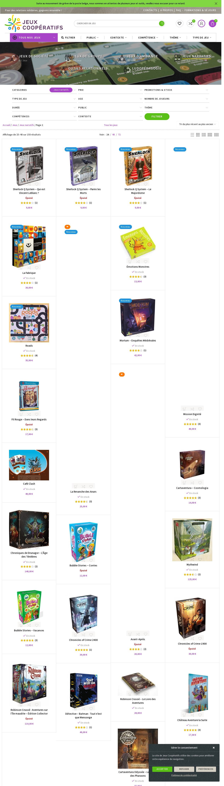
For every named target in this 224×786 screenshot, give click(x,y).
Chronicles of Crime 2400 (83, 642)
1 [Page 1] (91, 765)
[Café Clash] (29, 467)
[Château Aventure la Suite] (192, 694)
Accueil (6, 127)
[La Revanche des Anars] (83, 357)
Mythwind (192, 566)
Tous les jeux (111, 127)
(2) (145, 651)
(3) (199, 426)
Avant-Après (138, 641)
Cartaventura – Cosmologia (192, 490)
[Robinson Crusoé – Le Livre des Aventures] (138, 684)
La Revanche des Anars (83, 493)
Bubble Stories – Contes (83, 567)
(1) (36, 204)
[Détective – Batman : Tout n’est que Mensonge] (84, 692)
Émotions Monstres (138, 268)
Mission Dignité (192, 416)
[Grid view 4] (204, 136)
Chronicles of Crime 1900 (192, 645)
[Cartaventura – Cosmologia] (192, 466)
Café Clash (29, 485)
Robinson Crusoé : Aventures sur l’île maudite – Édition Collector (29, 713)
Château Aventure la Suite (192, 722)
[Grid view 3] (198, 136)
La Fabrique (29, 275)
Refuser (184, 769)
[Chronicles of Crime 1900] (192, 619)
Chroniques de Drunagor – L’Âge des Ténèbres (29, 556)
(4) (36, 357)
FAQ (178, 10)
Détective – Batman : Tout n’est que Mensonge (83, 717)
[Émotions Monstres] (138, 245)
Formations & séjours (200, 10)
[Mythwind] (192, 541)
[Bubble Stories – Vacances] (29, 609)
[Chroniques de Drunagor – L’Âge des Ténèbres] (29, 531)
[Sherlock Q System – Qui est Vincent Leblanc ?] (29, 168)
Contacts (150, 10)
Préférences (206, 769)
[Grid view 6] (216, 136)
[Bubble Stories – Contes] (84, 544)
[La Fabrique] (29, 248)
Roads (29, 347)
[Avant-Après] (138, 505)
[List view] (192, 136)
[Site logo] (34, 24)
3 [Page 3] (104, 765)
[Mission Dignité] (192, 280)
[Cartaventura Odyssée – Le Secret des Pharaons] (138, 750)
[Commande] (197, 126)
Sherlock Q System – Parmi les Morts (83, 193)
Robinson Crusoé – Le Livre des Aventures (138, 702)
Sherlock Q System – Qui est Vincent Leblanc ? (29, 193)
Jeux (14, 127)
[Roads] (29, 324)
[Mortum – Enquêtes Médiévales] (138, 319)
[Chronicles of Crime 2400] (84, 615)
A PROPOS (166, 10)
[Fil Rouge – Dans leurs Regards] (29, 398)
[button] (214, 748)
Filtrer (157, 118)
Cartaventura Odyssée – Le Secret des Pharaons (137, 775)
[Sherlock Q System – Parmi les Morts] (83, 168)
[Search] (119, 24)
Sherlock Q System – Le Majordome (137, 193)
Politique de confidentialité (184, 775)
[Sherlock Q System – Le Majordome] (138, 168)
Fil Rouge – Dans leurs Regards (29, 421)
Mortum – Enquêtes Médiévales (138, 342)
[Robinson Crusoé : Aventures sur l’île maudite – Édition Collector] (29, 685)
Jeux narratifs (26, 127)
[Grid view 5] (210, 136)
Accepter (162, 769)
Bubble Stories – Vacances (29, 632)
